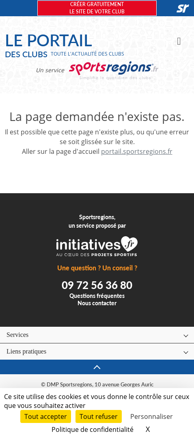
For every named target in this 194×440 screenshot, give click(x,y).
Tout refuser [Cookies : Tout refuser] (99, 416)
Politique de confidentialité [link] (93, 429)
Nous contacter (97, 303)
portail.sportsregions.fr (136, 151)
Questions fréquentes (97, 295)
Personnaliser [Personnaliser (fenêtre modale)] (151, 416)
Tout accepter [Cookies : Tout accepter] (45, 416)
